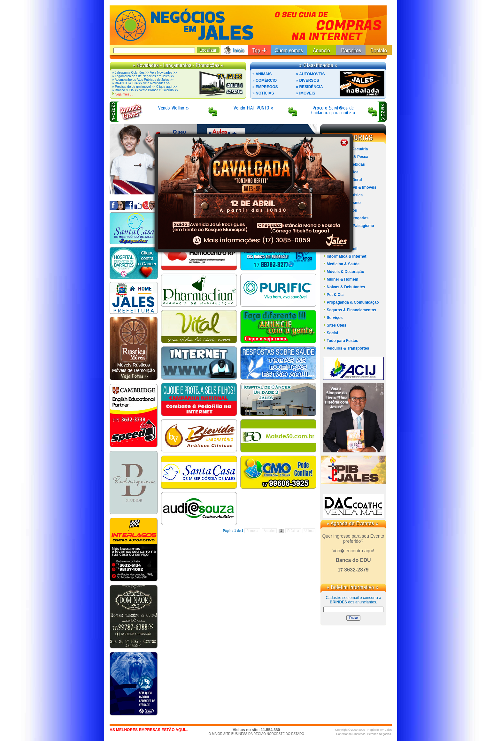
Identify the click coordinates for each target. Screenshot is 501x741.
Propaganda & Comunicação (353, 302)
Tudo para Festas (342, 340)
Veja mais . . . (125, 94)
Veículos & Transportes (348, 348)
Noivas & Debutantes (346, 287)
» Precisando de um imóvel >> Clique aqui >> (144, 86)
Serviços (335, 317)
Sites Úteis (336, 325)
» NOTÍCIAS (263, 93)
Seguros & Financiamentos (351, 310)
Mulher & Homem (342, 279)
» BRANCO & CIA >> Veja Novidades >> (141, 83)
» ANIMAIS (262, 74)
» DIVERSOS (307, 80)
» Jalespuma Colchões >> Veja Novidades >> (144, 72)
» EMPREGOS (265, 87)
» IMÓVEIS (305, 93)
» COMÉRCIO (264, 80)
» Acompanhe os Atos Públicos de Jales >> (142, 79)
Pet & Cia (335, 294)
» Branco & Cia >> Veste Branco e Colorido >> (145, 90)
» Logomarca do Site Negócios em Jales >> (143, 76)
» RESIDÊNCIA (309, 87)
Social (332, 333)
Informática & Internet (346, 256)
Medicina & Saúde (343, 264)
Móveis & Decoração (345, 271)
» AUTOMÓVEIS (310, 74)
